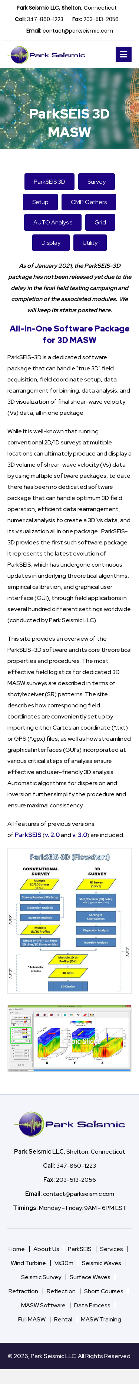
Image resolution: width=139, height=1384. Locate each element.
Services (111, 1249)
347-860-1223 (45, 19)
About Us (46, 1249)
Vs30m (63, 1263)
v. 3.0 (79, 835)
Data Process (92, 1305)
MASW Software (43, 1305)
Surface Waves (90, 1277)
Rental (63, 1319)
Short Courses (103, 1291)
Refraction (23, 1291)
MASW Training (101, 1319)
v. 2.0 (52, 835)
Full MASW (32, 1319)
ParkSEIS (28, 835)
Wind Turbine (28, 1263)
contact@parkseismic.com (78, 30)
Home (17, 1249)
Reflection (61, 1291)
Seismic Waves (101, 1263)
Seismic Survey (41, 1277)
